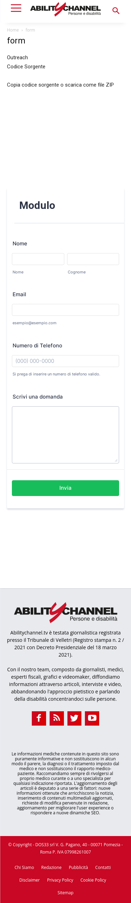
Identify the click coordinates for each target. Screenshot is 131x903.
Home (13, 30)
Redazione (51, 867)
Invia (65, 487)
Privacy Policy (60, 880)
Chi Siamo (24, 867)
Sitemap (66, 893)
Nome (20, 243)
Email (19, 294)
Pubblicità (78, 867)
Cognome (77, 272)
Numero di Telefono (37, 345)
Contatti (103, 867)
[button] (116, 11)
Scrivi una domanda (38, 396)
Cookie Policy (93, 880)
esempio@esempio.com (35, 322)
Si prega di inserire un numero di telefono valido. (56, 374)
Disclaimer (29, 880)
